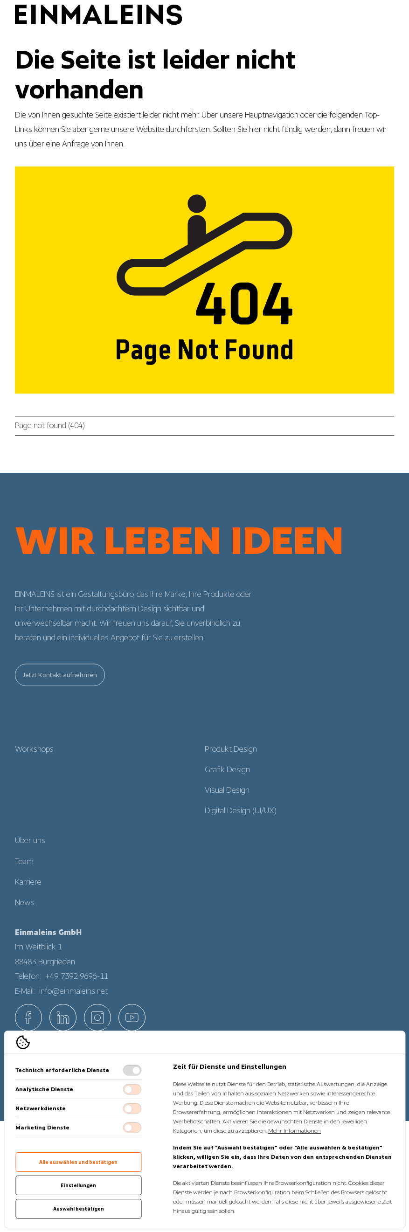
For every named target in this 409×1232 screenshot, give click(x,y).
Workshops (34, 760)
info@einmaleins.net (73, 1002)
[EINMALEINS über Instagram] (97, 1017)
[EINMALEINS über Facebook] (28, 1017)
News (25, 913)
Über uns (30, 851)
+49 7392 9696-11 (77, 987)
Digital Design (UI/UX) (241, 821)
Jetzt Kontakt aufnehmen (60, 686)
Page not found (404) (50, 425)
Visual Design (227, 801)
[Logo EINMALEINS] (98, 15)
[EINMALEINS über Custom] (132, 1017)
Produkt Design (231, 760)
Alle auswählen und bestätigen (78, 1162)
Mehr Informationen (294, 1130)
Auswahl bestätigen (78, 1208)
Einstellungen (78, 1185)
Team (24, 872)
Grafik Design (227, 780)
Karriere (28, 893)
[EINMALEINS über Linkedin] (62, 1017)
